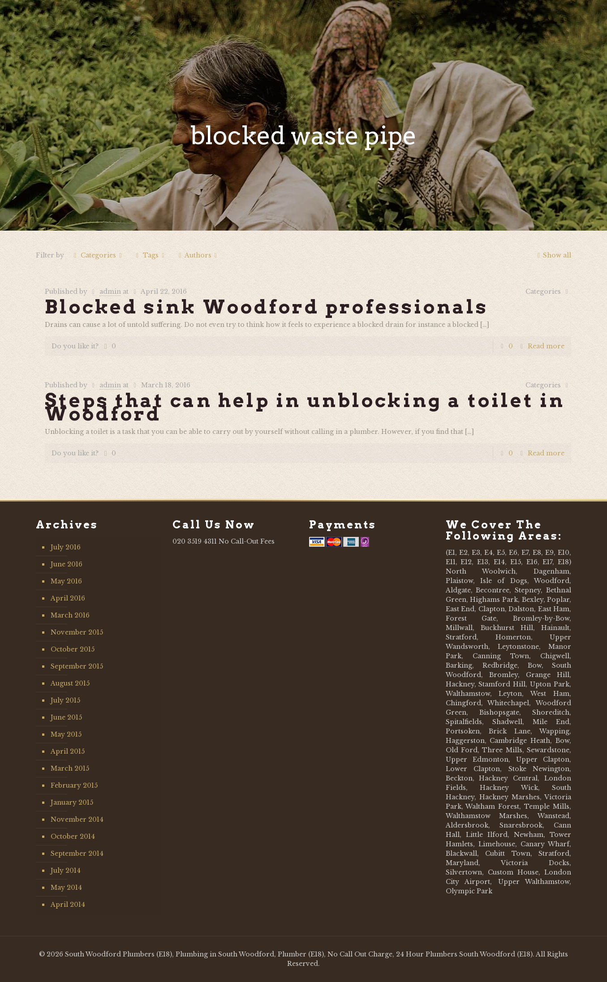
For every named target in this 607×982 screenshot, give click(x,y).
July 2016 (66, 547)
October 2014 (73, 836)
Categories (98, 255)
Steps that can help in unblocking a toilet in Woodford (305, 407)
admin (110, 291)
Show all (553, 255)
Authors (198, 255)
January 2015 (72, 802)
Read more (546, 346)
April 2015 (68, 751)
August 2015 (70, 683)
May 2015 (66, 734)
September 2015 (77, 666)
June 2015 (66, 717)
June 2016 (66, 564)
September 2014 (77, 853)
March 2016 (70, 615)
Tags (150, 255)
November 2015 (77, 632)
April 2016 (68, 598)
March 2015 (70, 768)
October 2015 (73, 649)
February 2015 (74, 785)
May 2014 (66, 887)
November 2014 (77, 819)
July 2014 (66, 870)
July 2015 (65, 700)
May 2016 (66, 581)
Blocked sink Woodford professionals (266, 307)
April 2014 (68, 905)
